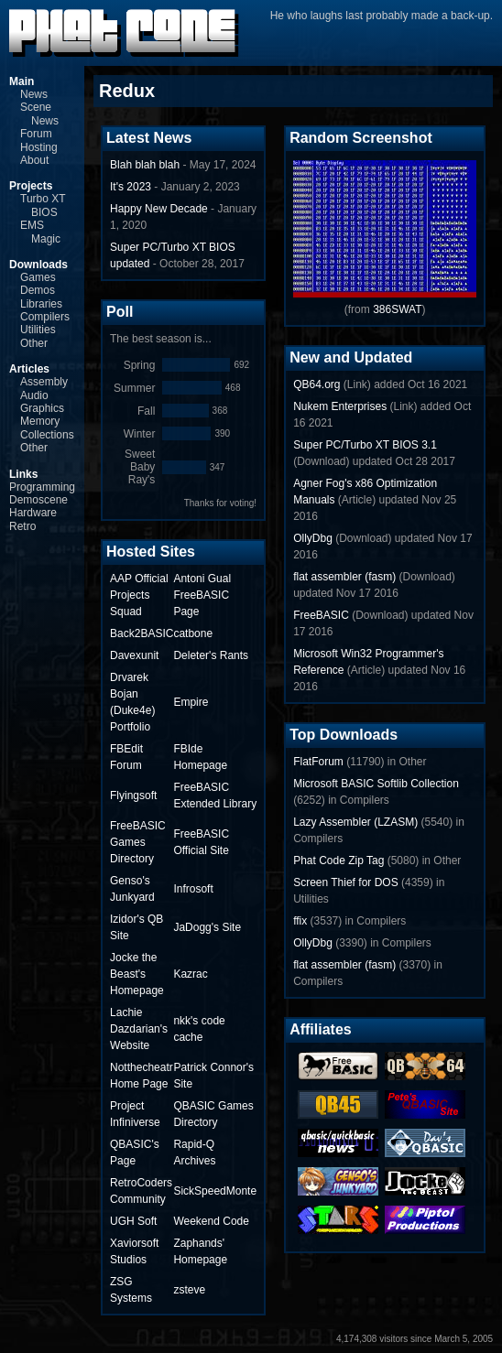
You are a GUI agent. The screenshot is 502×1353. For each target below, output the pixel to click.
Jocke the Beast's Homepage (137, 974)
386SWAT (397, 309)
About (34, 160)
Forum (36, 133)
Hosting (39, 147)
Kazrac (190, 974)
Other (34, 343)
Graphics (42, 408)
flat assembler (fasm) (344, 576)
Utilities (38, 329)
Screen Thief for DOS (345, 882)
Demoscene (38, 499)
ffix (300, 921)
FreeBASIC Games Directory (138, 842)
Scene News (39, 113)
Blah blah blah (145, 164)
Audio (34, 395)
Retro (22, 526)
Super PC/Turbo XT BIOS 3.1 (365, 444)
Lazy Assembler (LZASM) (355, 822)
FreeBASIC (321, 615)
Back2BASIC (141, 633)
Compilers (45, 316)
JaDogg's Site (207, 927)
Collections (47, 434)
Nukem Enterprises (340, 406)
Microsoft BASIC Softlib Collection (376, 783)
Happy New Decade (159, 208)
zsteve (189, 1289)
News (34, 94)
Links (23, 474)
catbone (193, 633)
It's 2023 (130, 186)
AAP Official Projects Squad (139, 595)
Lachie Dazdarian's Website (139, 1029)
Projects (30, 185)
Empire (190, 702)
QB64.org (316, 384)
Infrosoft (193, 888)
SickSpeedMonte (214, 1191)
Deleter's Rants (210, 655)
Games (38, 277)
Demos (37, 290)
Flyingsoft (133, 795)
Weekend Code (211, 1221)
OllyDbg (313, 538)
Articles (29, 369)
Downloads (38, 264)
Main (21, 81)
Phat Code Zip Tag (338, 860)
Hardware (33, 512)
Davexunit (134, 655)
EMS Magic (40, 231)
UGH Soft (133, 1221)
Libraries (41, 304)
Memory (40, 421)
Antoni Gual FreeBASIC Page (202, 595)
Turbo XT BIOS (42, 205)
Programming (42, 487)
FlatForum (318, 761)
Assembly (44, 381)
